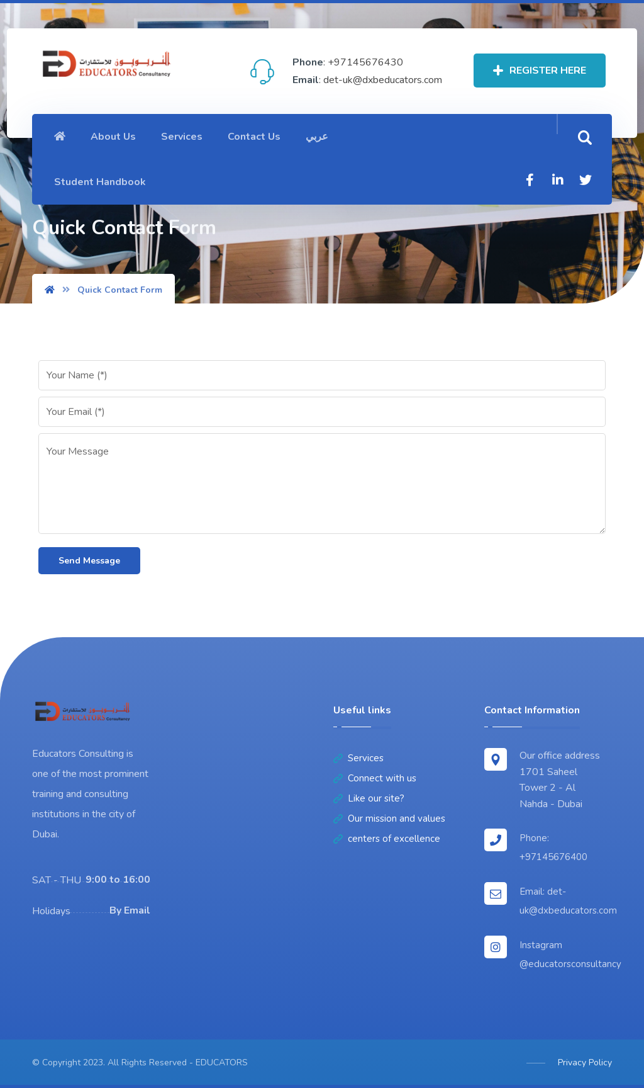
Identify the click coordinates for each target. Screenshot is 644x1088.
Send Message (89, 561)
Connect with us (374, 778)
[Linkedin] (557, 180)
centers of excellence (386, 838)
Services (358, 758)
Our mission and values (389, 818)
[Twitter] (585, 180)
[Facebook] (530, 180)
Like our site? (368, 798)
